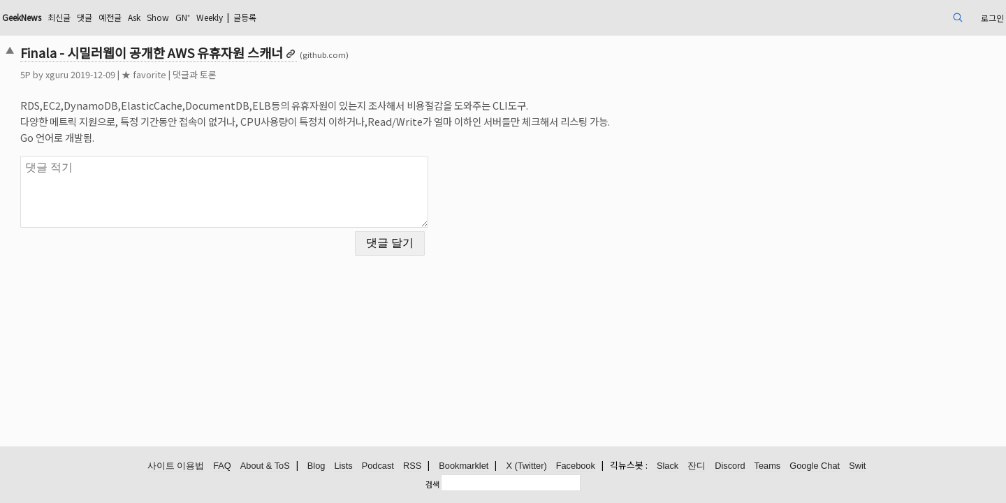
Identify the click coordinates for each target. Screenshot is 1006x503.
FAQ (222, 466)
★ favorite (241, 74)
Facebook (575, 466)
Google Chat (814, 466)
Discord (730, 466)
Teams (767, 466)
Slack (667, 466)
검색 (432, 484)
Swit (857, 466)
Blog (316, 466)
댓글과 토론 (292, 74)
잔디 (696, 466)
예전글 (231, 17)
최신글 (173, 17)
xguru (154, 74)
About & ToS (265, 466)
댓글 (202, 17)
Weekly (348, 17)
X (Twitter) (526, 466)
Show (287, 17)
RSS (412, 466)
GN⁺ (316, 17)
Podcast (378, 466)
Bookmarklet (463, 466)
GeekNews (128, 17)
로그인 (889, 17)
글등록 (391, 17)
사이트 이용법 (176, 466)
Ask (259, 17)
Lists (343, 466)
